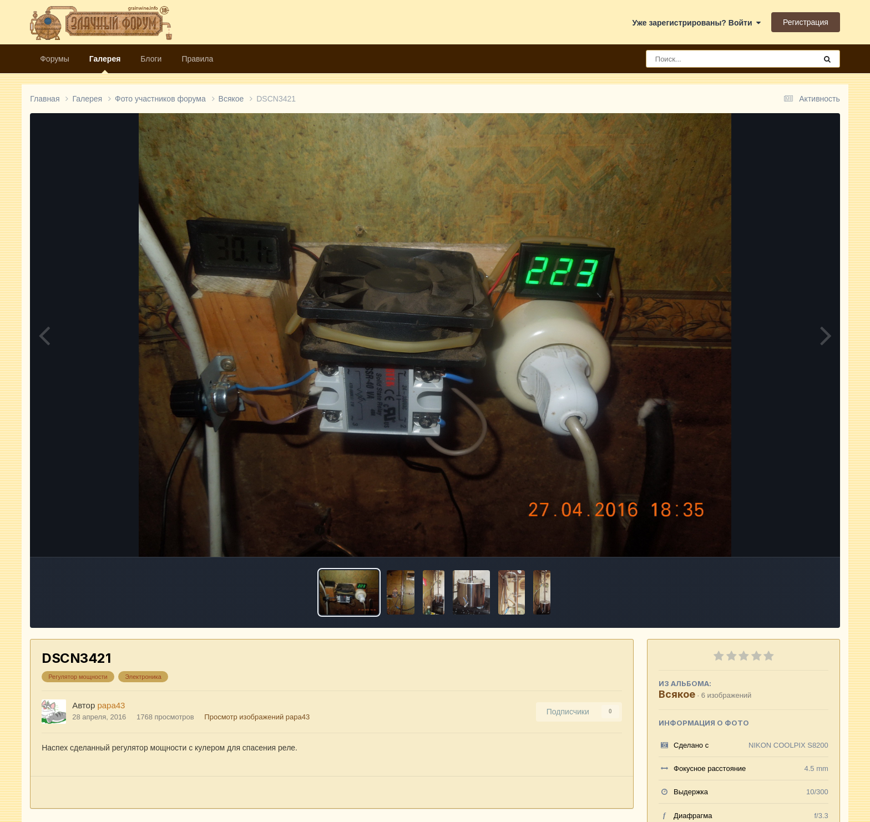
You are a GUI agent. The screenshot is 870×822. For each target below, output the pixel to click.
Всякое (677, 694)
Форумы (54, 58)
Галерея (105, 63)
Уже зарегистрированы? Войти (697, 22)
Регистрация (805, 22)
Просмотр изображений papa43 (257, 717)
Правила (197, 58)
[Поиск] (710, 58)
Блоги (150, 58)
